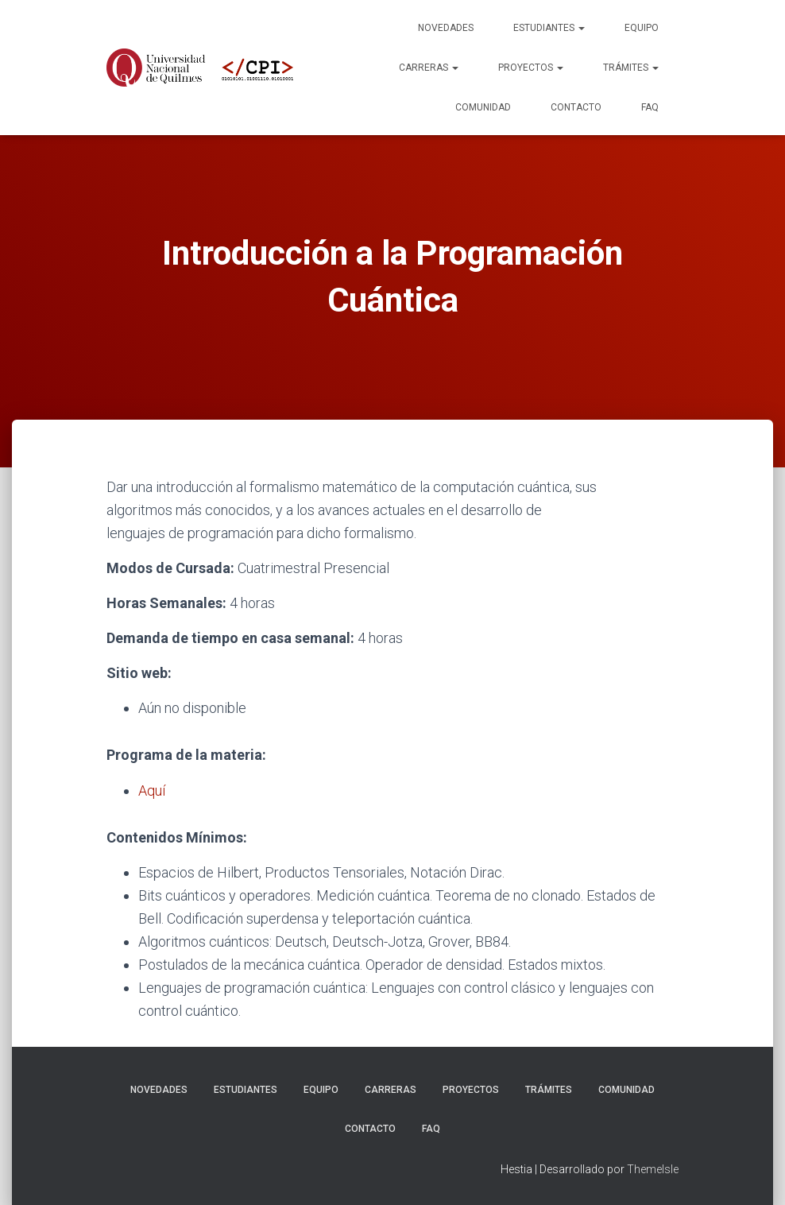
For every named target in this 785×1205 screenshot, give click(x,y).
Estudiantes (549, 27)
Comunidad (483, 107)
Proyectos (530, 67)
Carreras (428, 67)
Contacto (576, 107)
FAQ (650, 107)
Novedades (446, 27)
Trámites (631, 67)
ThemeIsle (653, 1169)
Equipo (642, 27)
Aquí (151, 790)
